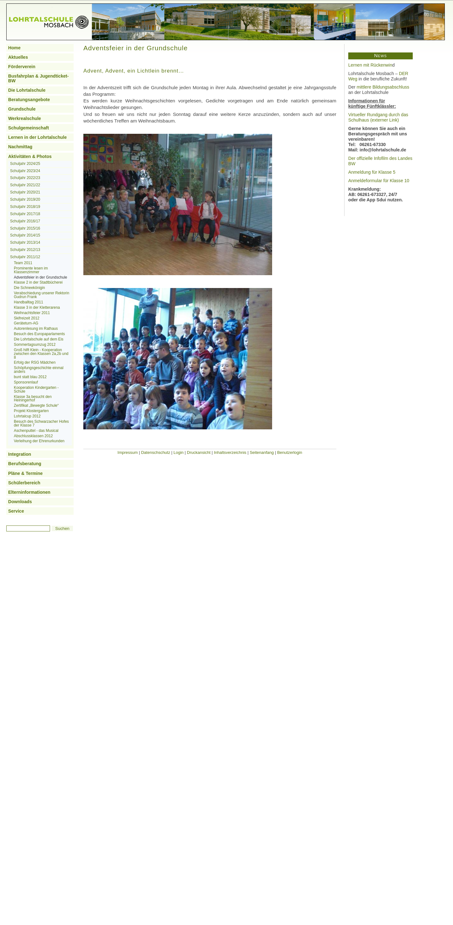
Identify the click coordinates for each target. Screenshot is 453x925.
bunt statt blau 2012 (30, 377)
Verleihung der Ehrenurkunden (39, 441)
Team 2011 (23, 263)
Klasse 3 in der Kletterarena (37, 307)
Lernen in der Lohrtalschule (37, 137)
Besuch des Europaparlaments (39, 334)
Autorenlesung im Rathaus (36, 328)
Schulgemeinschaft (28, 127)
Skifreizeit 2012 (26, 318)
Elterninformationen (29, 492)
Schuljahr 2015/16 (25, 228)
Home (14, 47)
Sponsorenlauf (26, 382)
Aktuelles (18, 57)
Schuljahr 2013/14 (25, 242)
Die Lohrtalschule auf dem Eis (39, 339)
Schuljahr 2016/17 (25, 221)
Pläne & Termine (25, 473)
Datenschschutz (155, 452)
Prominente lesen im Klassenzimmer (31, 270)
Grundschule (22, 109)
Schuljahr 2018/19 (25, 206)
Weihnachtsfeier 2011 (32, 313)
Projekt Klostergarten (31, 411)
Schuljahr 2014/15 (25, 235)
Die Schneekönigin (29, 288)
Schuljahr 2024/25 (25, 163)
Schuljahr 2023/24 (25, 171)
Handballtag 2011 (28, 302)
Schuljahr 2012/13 (25, 250)
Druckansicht (198, 452)
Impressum (128, 452)
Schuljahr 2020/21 (25, 192)
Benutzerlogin (289, 452)
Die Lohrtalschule (27, 90)
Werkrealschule (24, 118)
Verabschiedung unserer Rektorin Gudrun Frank (41, 295)
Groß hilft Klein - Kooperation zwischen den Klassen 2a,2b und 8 (41, 354)
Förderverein (21, 66)
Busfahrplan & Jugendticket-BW (38, 78)
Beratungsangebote (29, 99)
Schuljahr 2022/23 (25, 178)
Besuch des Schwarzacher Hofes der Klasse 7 (41, 423)
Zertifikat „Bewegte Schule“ (36, 405)
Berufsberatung (24, 463)
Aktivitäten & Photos (30, 156)
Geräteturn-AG (26, 323)
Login (179, 452)
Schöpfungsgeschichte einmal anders (39, 370)
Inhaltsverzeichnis (230, 452)
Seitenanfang (262, 452)
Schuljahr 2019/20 (25, 199)
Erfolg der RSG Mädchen (35, 362)
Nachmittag (20, 146)
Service (16, 511)
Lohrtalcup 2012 (27, 416)
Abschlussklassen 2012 (33, 436)
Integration (19, 454)
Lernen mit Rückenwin (370, 65)
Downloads (20, 501)
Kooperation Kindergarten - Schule (36, 389)
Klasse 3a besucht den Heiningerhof (33, 398)
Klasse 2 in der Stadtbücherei (38, 282)
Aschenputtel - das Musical (36, 430)
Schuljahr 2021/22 (25, 185)
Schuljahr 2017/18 (25, 214)
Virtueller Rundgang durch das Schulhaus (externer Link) (378, 117)
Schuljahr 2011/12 (25, 257)
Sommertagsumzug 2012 (35, 344)
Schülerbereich (24, 482)
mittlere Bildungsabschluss (383, 87)
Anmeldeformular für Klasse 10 (378, 180)
